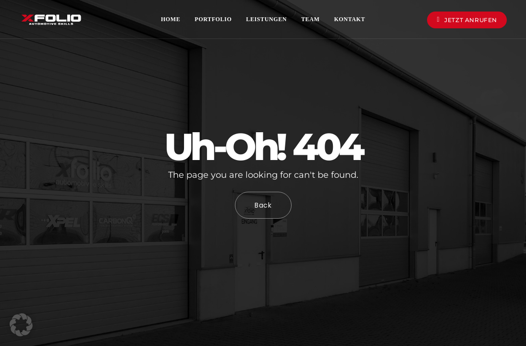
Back (263, 205)
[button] (21, 325)
